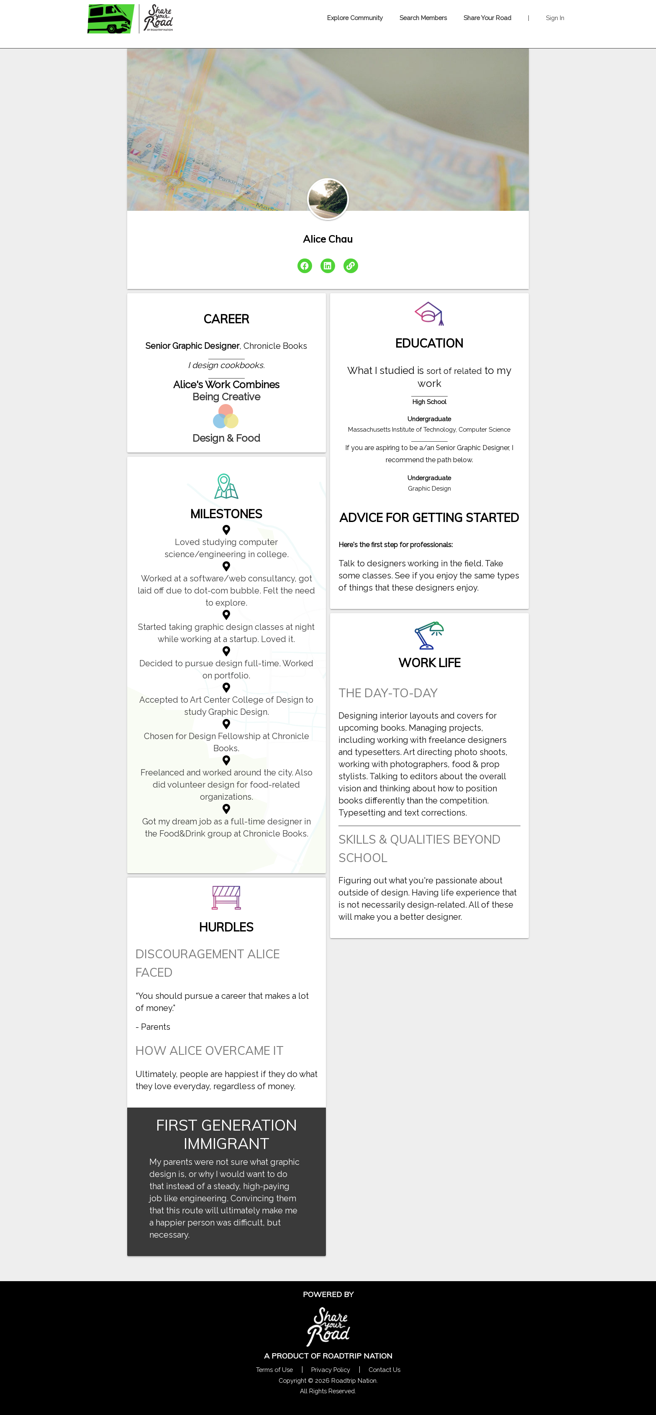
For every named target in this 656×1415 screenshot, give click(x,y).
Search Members (423, 17)
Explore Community (355, 17)
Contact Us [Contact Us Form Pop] (384, 1369)
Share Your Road (487, 17)
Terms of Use (274, 1369)
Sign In (555, 17)
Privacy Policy (330, 1369)
